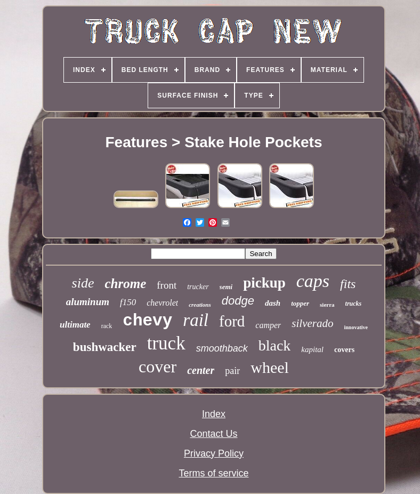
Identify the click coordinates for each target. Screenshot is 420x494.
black (275, 345)
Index (213, 414)
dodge (238, 300)
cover (157, 366)
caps (312, 281)
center (200, 370)
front (166, 285)
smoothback (222, 348)
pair (232, 370)
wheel (270, 367)
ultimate (75, 325)
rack (106, 326)
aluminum (87, 301)
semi (226, 287)
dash (272, 303)
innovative (355, 327)
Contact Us (213, 433)
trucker (197, 287)
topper (300, 303)
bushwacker (104, 347)
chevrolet (162, 302)
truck (166, 343)
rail (195, 320)
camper (268, 325)
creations (200, 304)
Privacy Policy (214, 453)
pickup (264, 283)
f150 (128, 302)
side (83, 283)
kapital (312, 349)
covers (344, 350)
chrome (125, 283)
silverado (312, 323)
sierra (327, 304)
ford (232, 321)
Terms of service (213, 473)
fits (348, 284)
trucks (353, 303)
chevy (147, 321)
